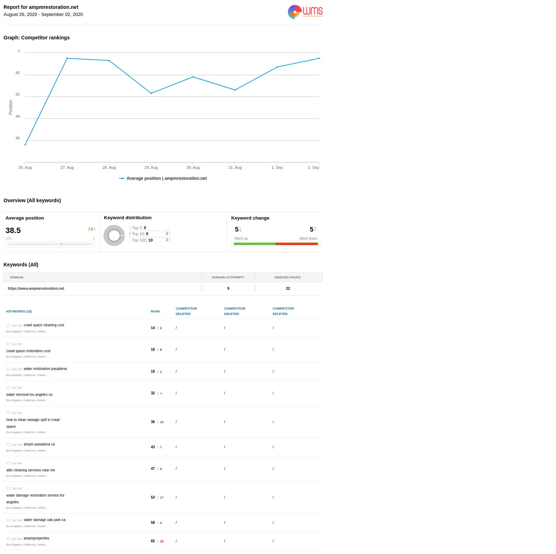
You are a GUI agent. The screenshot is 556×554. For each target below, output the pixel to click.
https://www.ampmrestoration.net (36, 288)
